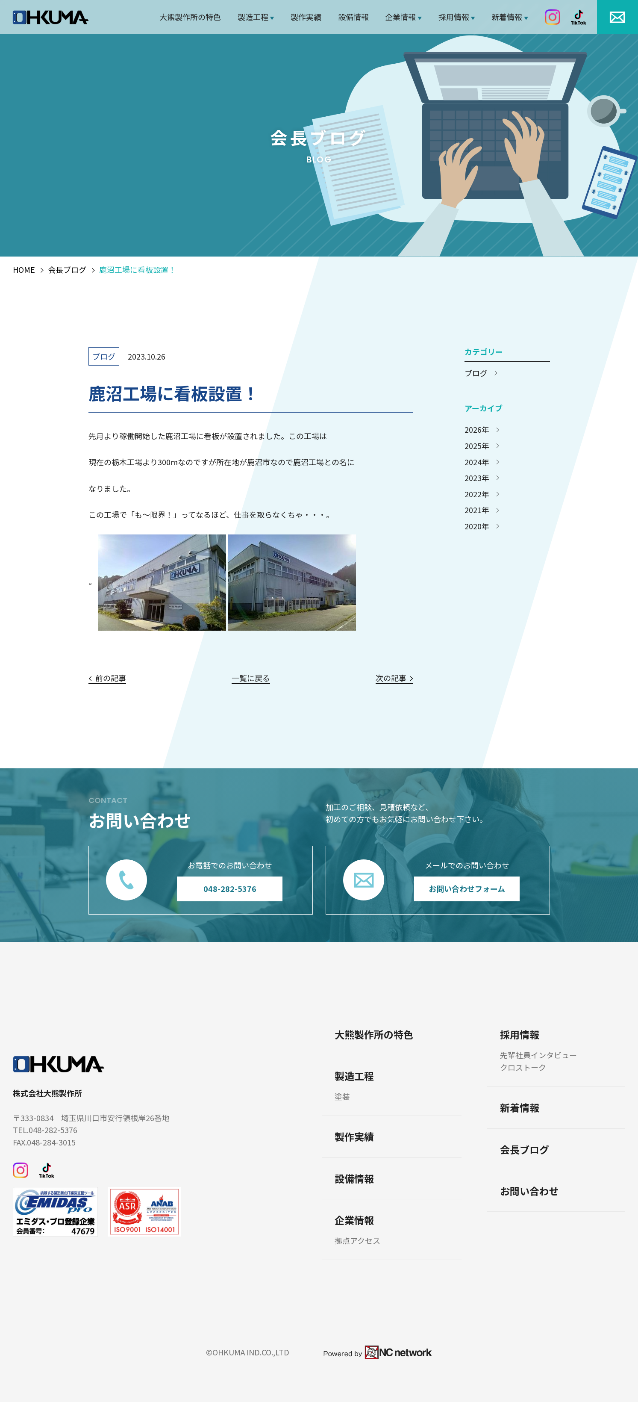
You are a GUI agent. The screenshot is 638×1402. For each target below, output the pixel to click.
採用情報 (453, 16)
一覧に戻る (251, 678)
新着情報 (506, 16)
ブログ (103, 356)
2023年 (477, 478)
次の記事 (391, 678)
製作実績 (306, 16)
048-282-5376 (229, 888)
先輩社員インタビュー (538, 1055)
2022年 (477, 494)
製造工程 (253, 16)
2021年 (477, 510)
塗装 (342, 1096)
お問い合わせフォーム (467, 888)
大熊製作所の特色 (190, 16)
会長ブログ (67, 269)
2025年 (477, 446)
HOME (24, 269)
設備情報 (353, 16)
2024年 (477, 462)
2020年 (477, 526)
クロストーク (523, 1067)
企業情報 (400, 16)
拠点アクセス (357, 1240)
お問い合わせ (529, 1191)
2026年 (477, 429)
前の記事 (110, 678)
